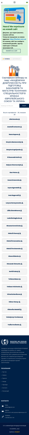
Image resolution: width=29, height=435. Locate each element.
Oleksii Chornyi (14, 233)
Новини (4, 375)
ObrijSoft (17, 432)
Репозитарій (5, 391)
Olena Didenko (14, 256)
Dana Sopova (14, 134)
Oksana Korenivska (14, 226)
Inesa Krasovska (14, 180)
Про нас (4, 372)
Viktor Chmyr (14, 302)
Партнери (5, 384)
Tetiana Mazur (14, 279)
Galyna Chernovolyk (14, 165)
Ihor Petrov (14, 172)
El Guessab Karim (14, 157)
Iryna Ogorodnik (14, 188)
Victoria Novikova (14, 294)
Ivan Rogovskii (14, 195)
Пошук (24, 105)
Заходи (4, 381)
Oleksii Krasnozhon (14, 241)
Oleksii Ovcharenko (14, 249)
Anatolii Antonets (14, 127)
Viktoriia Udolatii (14, 309)
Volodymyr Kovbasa (14, 317)
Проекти (4, 378)
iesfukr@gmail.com (10, 407)
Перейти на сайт (11, 51)
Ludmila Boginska (14, 218)
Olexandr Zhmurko (14, 264)
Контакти (4, 388)
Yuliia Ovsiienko (14, 325)
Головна (6, 59)
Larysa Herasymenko (14, 203)
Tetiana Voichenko (14, 287)
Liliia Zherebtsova (14, 210)
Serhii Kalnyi (14, 271)
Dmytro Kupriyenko (14, 150)
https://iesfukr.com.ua (18, 39)
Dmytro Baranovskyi (14, 142)
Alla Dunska (14, 119)
